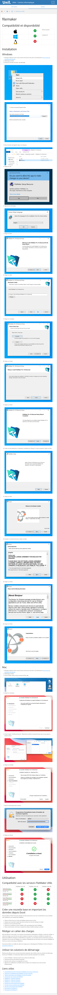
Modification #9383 (20, 11)
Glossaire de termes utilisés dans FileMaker (14, 983)
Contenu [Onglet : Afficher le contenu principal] (43, 6)
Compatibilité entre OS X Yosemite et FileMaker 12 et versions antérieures (21, 971)
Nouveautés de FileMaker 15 (11, 989)
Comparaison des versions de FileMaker (14, 976)
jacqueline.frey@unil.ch (7, 945)
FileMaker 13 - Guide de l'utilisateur (12, 980)
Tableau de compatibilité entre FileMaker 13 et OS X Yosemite (19, 973)
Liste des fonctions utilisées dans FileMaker (14, 985)
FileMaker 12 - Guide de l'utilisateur (12, 978)
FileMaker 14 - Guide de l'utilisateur (12, 981)
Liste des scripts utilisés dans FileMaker (13, 986)
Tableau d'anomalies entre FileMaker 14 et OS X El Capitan (18, 975)
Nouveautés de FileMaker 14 (11, 988)
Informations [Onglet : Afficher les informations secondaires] (14, 6)
